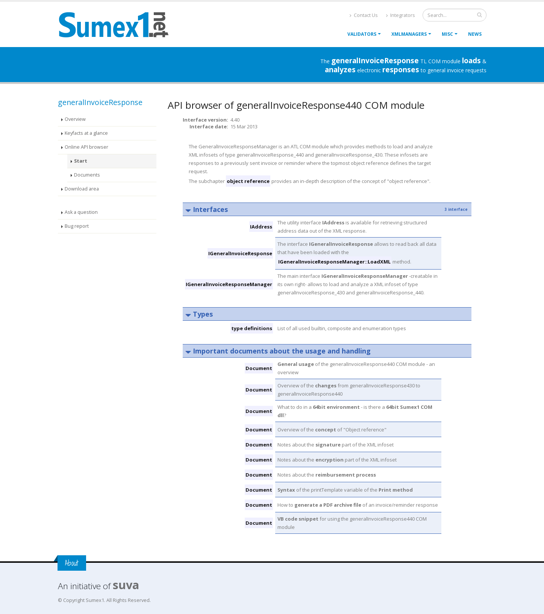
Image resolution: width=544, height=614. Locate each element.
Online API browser (86, 147)
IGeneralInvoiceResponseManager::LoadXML (334, 261)
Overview (75, 119)
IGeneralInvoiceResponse (240, 253)
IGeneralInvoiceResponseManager (229, 284)
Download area (82, 189)
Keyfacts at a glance (86, 133)
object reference (248, 181)
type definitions (251, 328)
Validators (361, 34)
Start (80, 161)
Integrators (400, 15)
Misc (447, 34)
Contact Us (364, 15)
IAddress (261, 226)
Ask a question (81, 212)
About (72, 563)
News (475, 34)
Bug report (77, 226)
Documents (87, 175)
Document (258, 368)
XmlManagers (409, 34)
